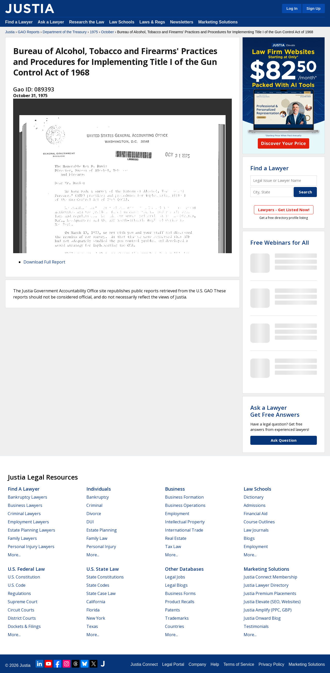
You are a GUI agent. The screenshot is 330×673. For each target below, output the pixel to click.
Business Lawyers (25, 505)
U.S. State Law (102, 569)
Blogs (249, 538)
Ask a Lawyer (51, 22)
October (107, 32)
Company (197, 664)
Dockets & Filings (24, 626)
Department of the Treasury (65, 32)
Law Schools (121, 22)
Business (175, 489)
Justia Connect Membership (270, 577)
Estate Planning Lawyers (31, 530)
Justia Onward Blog (262, 618)
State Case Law (101, 593)
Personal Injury (101, 546)
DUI (90, 522)
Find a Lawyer (19, 22)
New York (95, 618)
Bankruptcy (97, 497)
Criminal (94, 505)
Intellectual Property (185, 522)
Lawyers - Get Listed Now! (283, 209)
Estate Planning (101, 530)
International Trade (184, 530)
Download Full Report (44, 262)
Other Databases (184, 569)
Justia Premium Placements (270, 593)
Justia (10, 32)
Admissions (255, 505)
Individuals (98, 489)
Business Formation (184, 497)
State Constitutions (105, 577)
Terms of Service (239, 664)
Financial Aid (255, 513)
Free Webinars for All (279, 242)
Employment (177, 513)
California (95, 601)
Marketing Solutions (218, 22)
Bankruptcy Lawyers (27, 497)
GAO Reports (28, 32)
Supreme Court (22, 601)
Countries (174, 626)
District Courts (22, 618)
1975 (94, 32)
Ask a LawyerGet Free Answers (275, 411)
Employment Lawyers (28, 522)
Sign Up (313, 8)
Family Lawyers (22, 538)
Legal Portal (173, 664)
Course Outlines (259, 522)
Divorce (93, 513)
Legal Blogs (176, 585)
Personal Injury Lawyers (31, 546)
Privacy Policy (271, 664)
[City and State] (271, 192)
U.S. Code (17, 585)
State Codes (97, 585)
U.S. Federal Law (26, 569)
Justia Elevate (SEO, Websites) (272, 601)
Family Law (96, 538)
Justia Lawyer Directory (266, 585)
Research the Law (86, 22)
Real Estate (175, 538)
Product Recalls (179, 601)
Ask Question (283, 440)
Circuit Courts (21, 610)
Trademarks (177, 618)
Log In (292, 8)
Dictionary (253, 497)
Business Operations (185, 505)
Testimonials (256, 626)
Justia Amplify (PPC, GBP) (268, 610)
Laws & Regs (152, 22)
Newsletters (181, 22)
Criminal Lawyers (24, 513)
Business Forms (180, 593)
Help (215, 664)
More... (14, 555)
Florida (93, 610)
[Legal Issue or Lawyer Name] (283, 180)
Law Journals (256, 530)
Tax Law (173, 546)
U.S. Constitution (24, 577)
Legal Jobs (175, 577)
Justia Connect (144, 664)
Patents (172, 610)
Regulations (19, 593)
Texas (92, 626)
